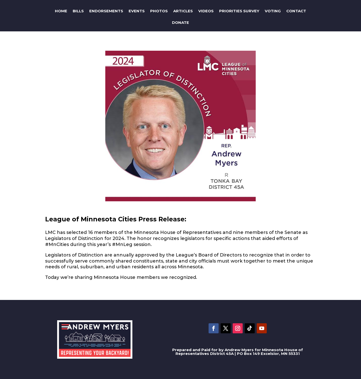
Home (61, 11)
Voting (273, 11)
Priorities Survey (239, 11)
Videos (206, 11)
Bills (78, 11)
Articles (183, 11)
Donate (180, 22)
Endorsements (106, 11)
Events (137, 11)
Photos (159, 11)
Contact (296, 11)
